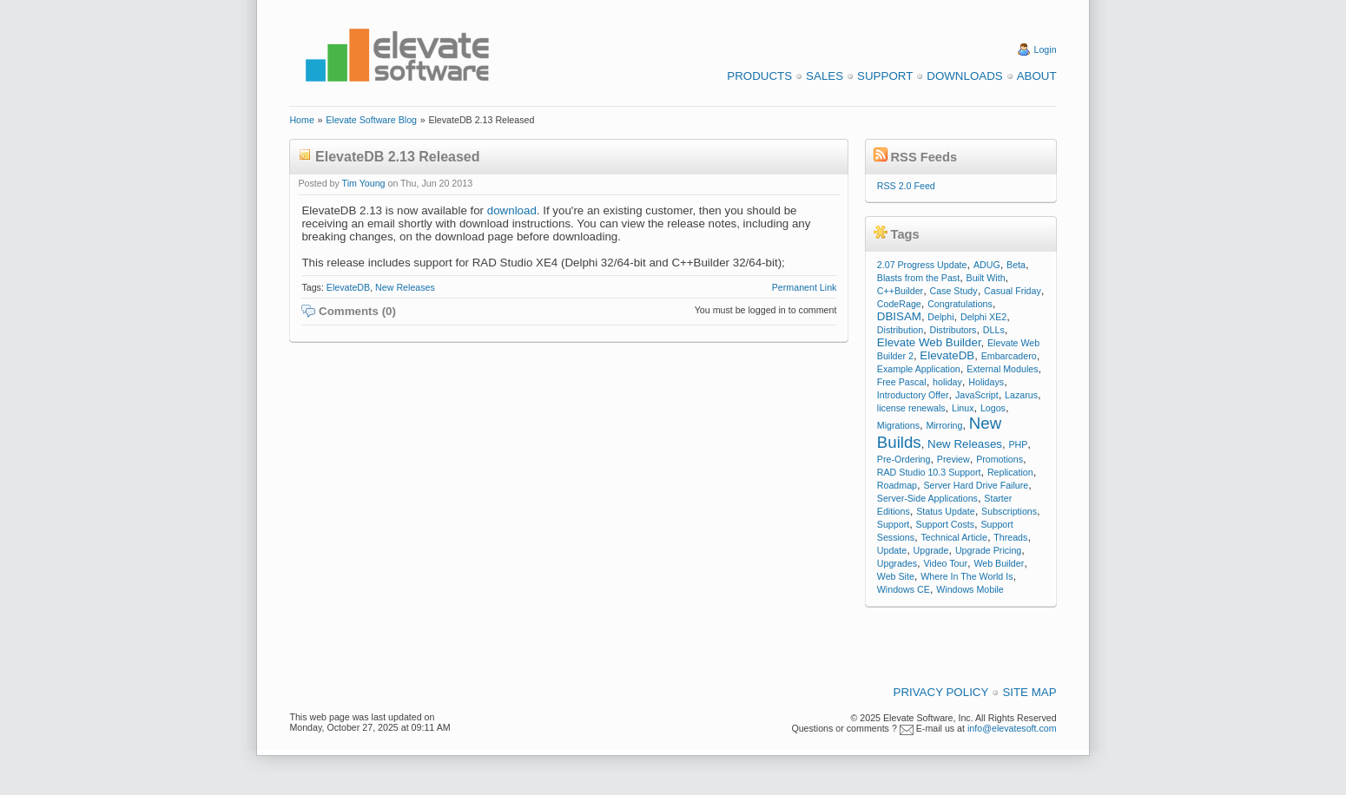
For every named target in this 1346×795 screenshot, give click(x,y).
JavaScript (977, 395)
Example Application (918, 369)
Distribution (900, 330)
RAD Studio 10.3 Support (929, 472)
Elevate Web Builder (929, 342)
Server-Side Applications (927, 498)
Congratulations (960, 304)
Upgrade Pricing (988, 550)
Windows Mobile (970, 589)
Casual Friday (1012, 291)
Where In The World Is (966, 576)
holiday (947, 382)
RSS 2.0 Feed (906, 186)
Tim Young (364, 183)
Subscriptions (1009, 511)
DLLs (994, 330)
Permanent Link (804, 287)
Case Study (954, 291)
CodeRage (899, 304)
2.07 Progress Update (922, 265)
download (512, 210)
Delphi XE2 (983, 317)
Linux (962, 408)
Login (1045, 49)
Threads (1010, 537)
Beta (1016, 265)
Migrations (898, 425)
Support (885, 75)
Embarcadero (1009, 356)
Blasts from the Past (918, 278)
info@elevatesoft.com (1012, 728)
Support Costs (945, 524)
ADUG (986, 265)
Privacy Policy (941, 692)
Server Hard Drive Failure (975, 485)
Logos (993, 408)
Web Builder (998, 563)
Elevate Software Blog (371, 120)
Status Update (945, 511)
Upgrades (897, 563)
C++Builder (900, 291)
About (1037, 75)
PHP (1017, 444)
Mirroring (944, 425)
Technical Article (953, 537)
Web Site (895, 576)
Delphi (940, 317)
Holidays (986, 382)
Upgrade (931, 550)
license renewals (911, 408)
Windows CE (903, 589)
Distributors (953, 330)
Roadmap (897, 485)
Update (892, 550)
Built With (986, 278)
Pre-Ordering (904, 459)
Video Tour (945, 563)
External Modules (1002, 369)
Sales (824, 75)
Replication (1010, 472)
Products (759, 75)
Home (301, 120)
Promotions (999, 459)
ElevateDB (348, 287)
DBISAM (899, 316)
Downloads (964, 75)
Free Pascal (902, 382)
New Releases (405, 287)
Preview (953, 459)
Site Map (1029, 692)
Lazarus (1021, 395)
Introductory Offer (913, 395)
